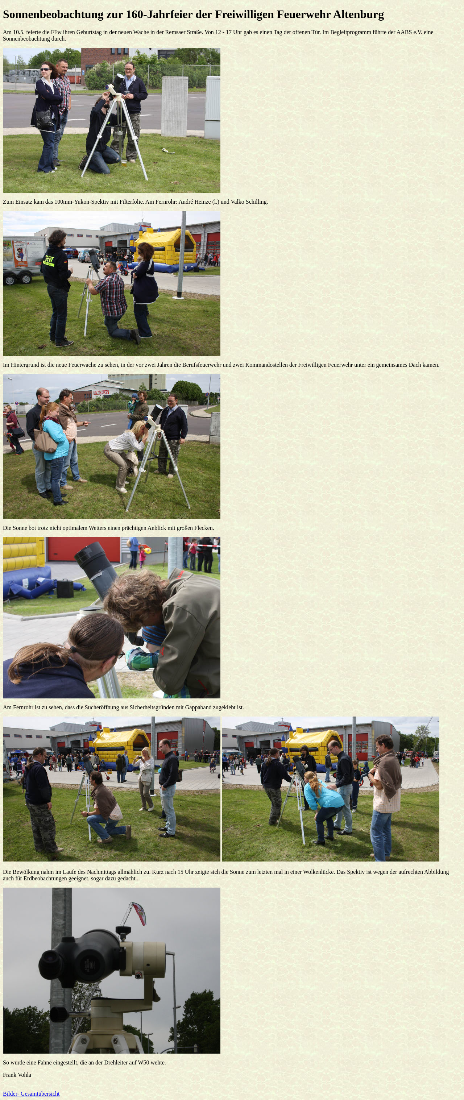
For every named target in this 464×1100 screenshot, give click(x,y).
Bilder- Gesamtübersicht (31, 1094)
